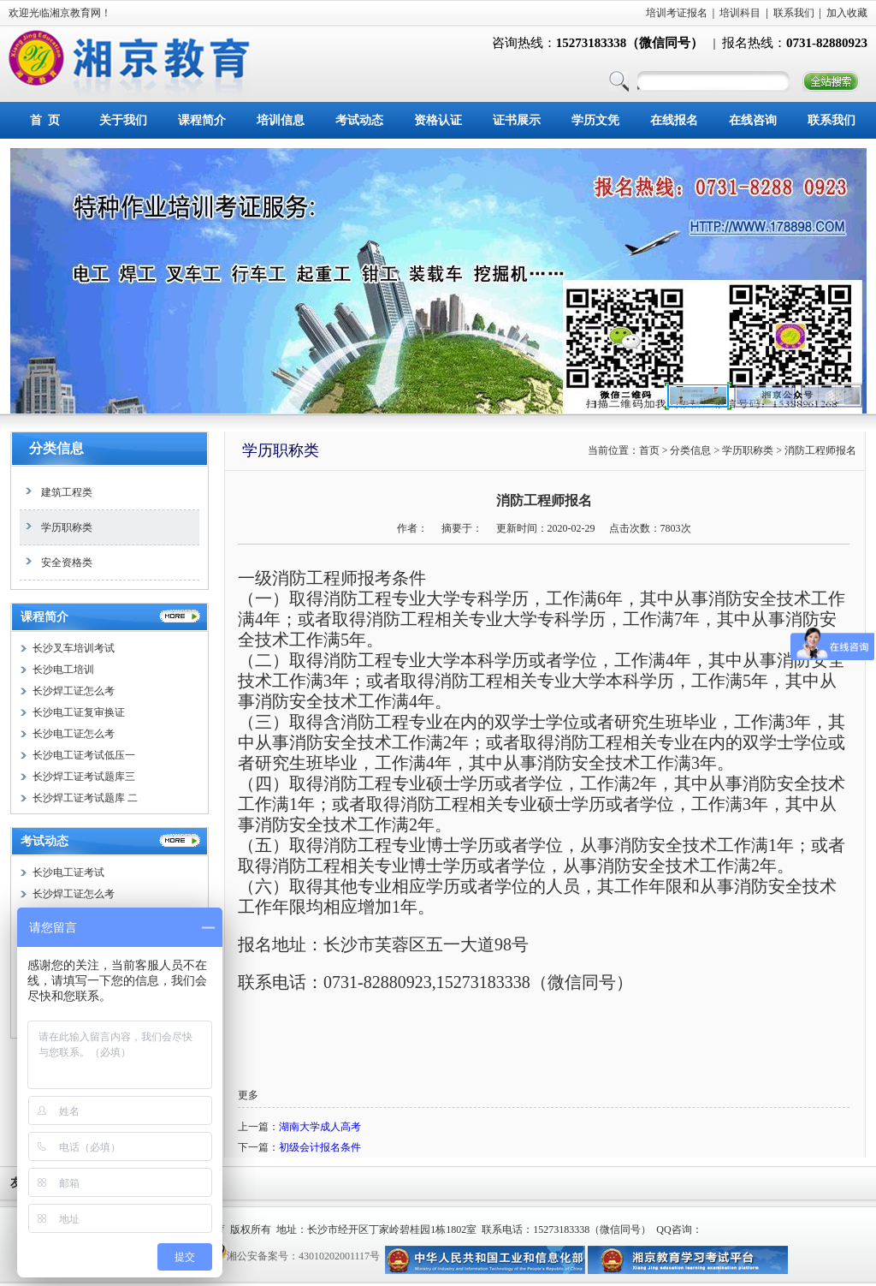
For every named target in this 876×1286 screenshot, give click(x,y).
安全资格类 (56, 563)
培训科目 (740, 13)
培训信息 (281, 120)
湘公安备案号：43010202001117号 (303, 1256)
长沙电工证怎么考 (74, 734)
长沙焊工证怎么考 (74, 691)
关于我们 (123, 120)
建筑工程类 (56, 492)
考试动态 (359, 120)
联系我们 (793, 13)
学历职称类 (56, 527)
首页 (649, 450)
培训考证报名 (676, 13)
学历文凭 (595, 120)
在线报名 (674, 120)
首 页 (45, 120)
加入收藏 (846, 13)
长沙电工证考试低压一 (84, 755)
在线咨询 (753, 120)
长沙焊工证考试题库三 (84, 777)
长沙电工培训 (63, 670)
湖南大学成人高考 (320, 1127)
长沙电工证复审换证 (79, 712)
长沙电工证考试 (68, 872)
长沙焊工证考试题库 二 (85, 798)
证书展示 (517, 120)
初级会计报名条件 (320, 1147)
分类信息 (56, 448)
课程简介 (202, 120)
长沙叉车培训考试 (74, 648)
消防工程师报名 (820, 450)
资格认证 (438, 120)
